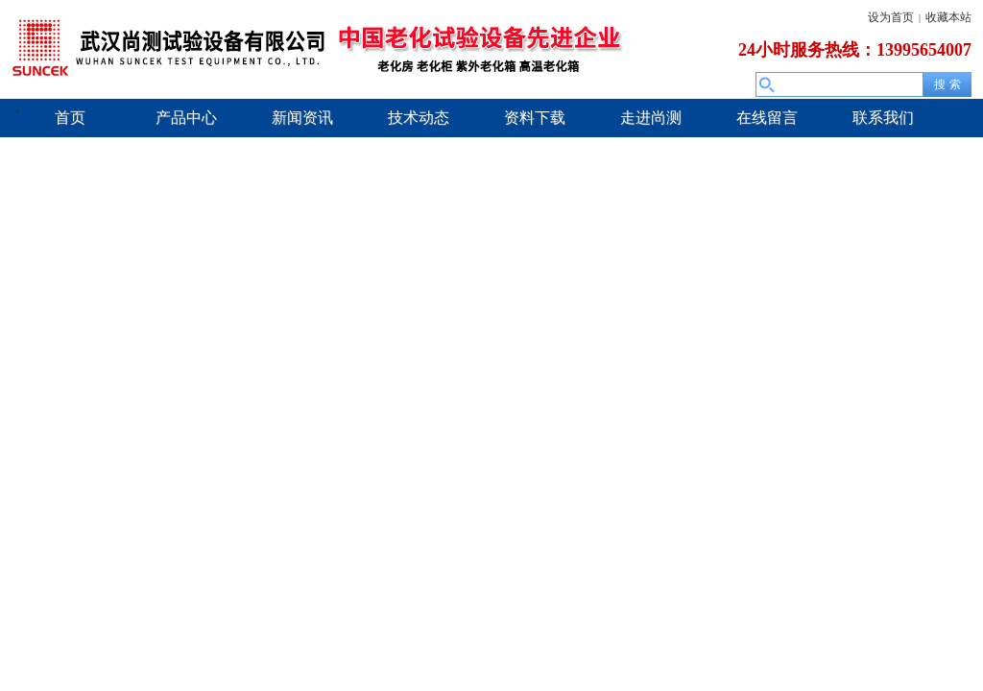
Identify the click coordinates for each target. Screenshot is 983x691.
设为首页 (891, 17)
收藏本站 (948, 17)
